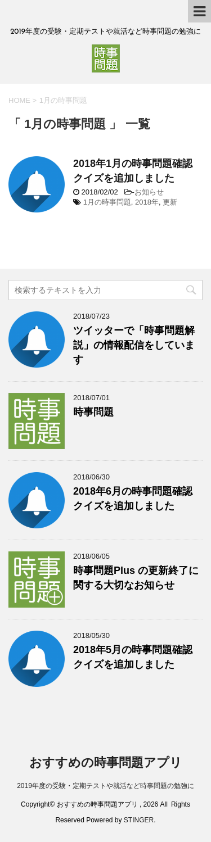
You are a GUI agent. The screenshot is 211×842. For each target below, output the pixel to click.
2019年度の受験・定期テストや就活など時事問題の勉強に (105, 786)
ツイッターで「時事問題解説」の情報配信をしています (134, 345)
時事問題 (93, 412)
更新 (170, 202)
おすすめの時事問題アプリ (105, 762)
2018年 (147, 202)
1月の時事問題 (107, 202)
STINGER (139, 820)
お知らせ (149, 192)
